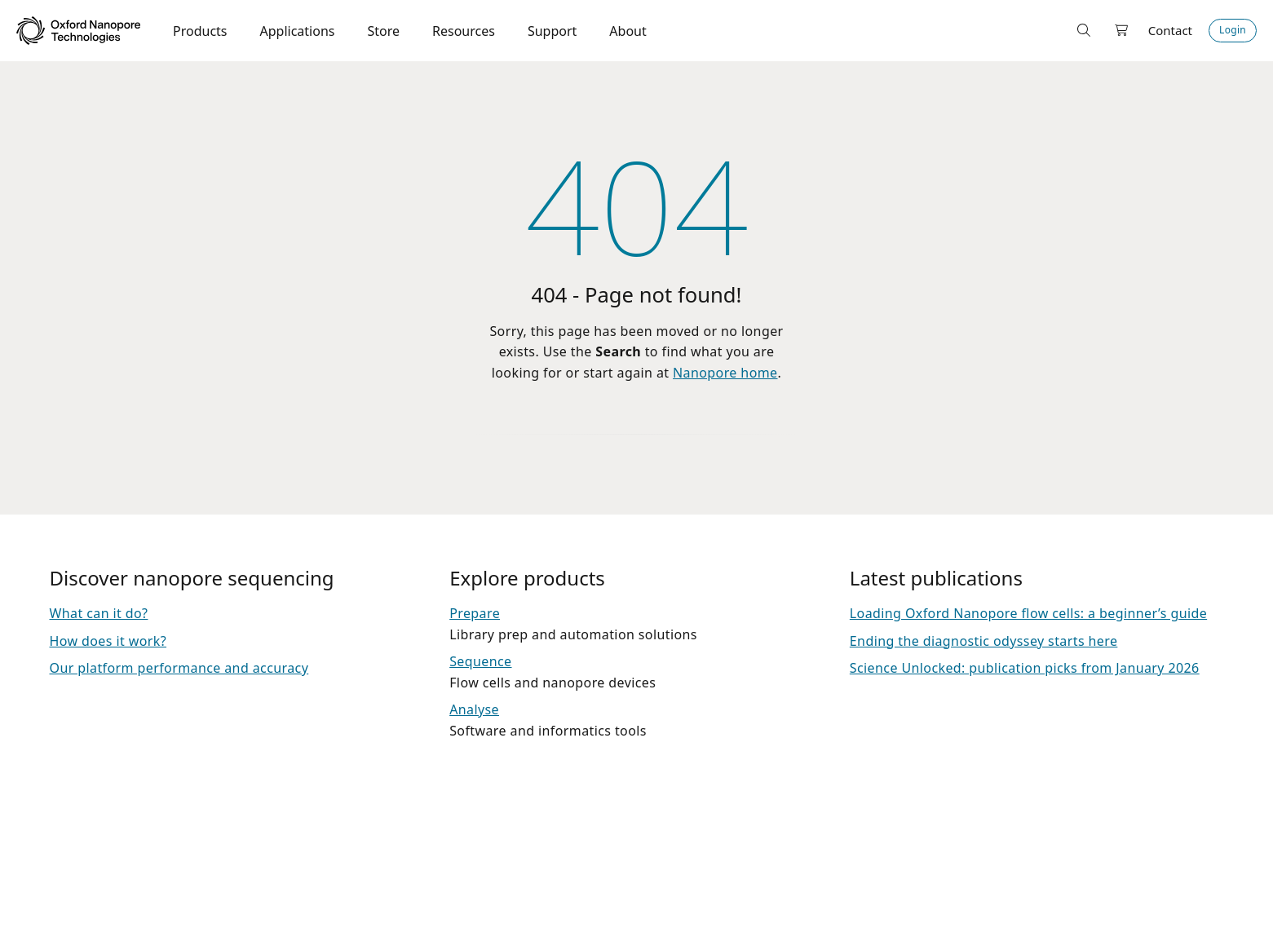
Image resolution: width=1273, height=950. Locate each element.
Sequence (480, 661)
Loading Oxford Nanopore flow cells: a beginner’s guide (1028, 613)
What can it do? (99, 613)
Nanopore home (725, 373)
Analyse (474, 709)
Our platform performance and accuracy (179, 668)
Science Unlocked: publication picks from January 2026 (1025, 668)
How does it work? (108, 641)
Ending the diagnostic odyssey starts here (984, 641)
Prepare (474, 613)
